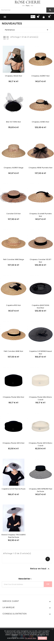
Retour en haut (40, 568)
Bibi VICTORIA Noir (13, 122)
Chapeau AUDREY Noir (40, 76)
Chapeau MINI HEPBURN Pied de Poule (40, 489)
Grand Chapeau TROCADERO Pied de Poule (13, 535)
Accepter (42, 638)
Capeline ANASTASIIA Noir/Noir (40, 305)
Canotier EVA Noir (13, 214)
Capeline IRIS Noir (13, 305)
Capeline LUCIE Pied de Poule (13, 489)
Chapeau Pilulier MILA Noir (13, 397)
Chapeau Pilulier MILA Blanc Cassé (40, 397)
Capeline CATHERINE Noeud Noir (40, 351)
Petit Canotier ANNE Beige (13, 259)
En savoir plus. (31, 638)
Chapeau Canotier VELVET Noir (40, 259)
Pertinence (27, 29)
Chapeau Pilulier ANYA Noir (14, 443)
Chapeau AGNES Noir (40, 122)
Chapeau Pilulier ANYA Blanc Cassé (40, 443)
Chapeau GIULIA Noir (13, 76)
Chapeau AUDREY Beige (13, 168)
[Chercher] (23, 10)
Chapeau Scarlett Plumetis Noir (40, 214)
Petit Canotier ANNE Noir (13, 351)
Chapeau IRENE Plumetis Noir (40, 168)
